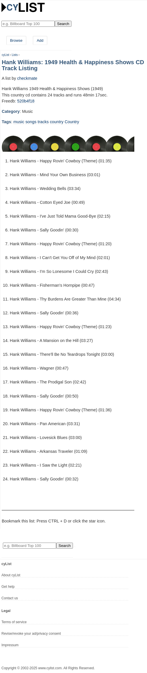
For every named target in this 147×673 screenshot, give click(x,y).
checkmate (27, 78)
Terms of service (14, 622)
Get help (7, 587)
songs (30, 121)
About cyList (10, 575)
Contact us (9, 598)
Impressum (9, 645)
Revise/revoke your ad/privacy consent (31, 634)
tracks (43, 121)
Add (40, 40)
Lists (15, 54)
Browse (16, 40)
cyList (5, 54)
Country (72, 121)
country (56, 121)
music (19, 121)
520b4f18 (26, 101)
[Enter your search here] (28, 24)
